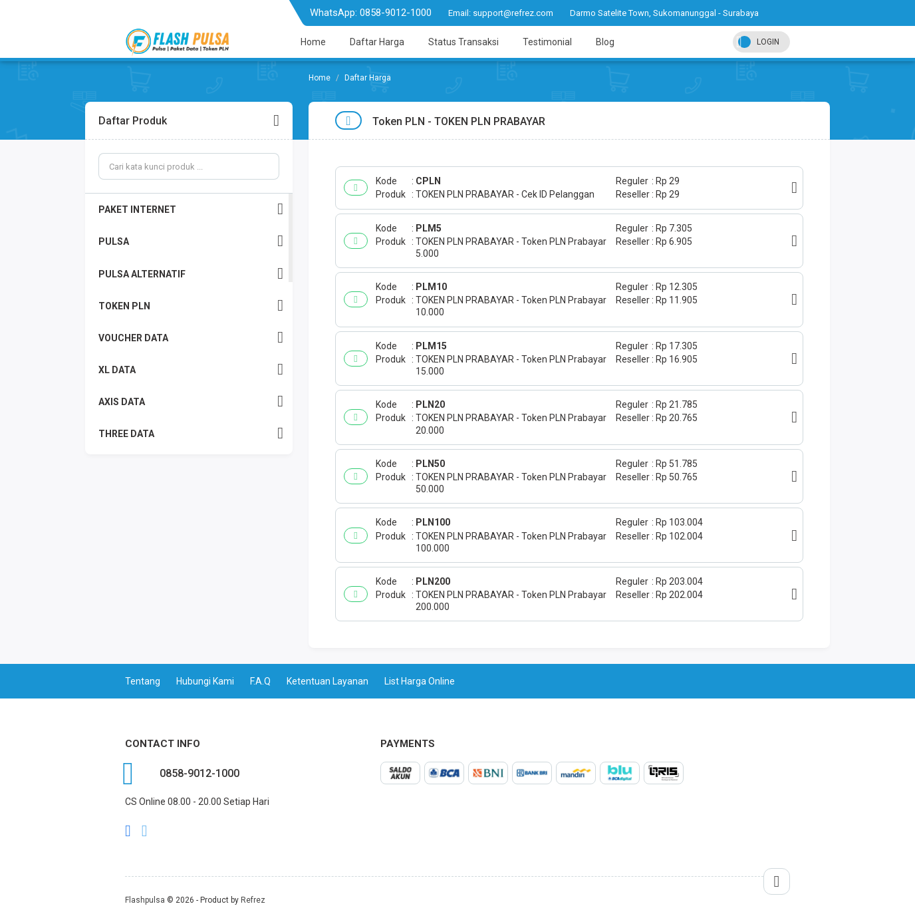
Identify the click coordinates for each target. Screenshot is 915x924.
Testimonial (547, 42)
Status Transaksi (463, 42)
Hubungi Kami (205, 681)
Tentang (142, 681)
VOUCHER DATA (190, 337)
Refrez (253, 900)
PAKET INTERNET (190, 209)
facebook (128, 831)
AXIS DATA (190, 401)
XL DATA (190, 369)
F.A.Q (260, 681)
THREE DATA (190, 433)
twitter (145, 831)
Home (313, 42)
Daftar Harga (377, 42)
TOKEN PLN (190, 305)
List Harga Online (419, 681)
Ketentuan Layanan (327, 681)
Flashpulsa (145, 900)
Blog (605, 42)
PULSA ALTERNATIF (190, 273)
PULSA (190, 241)
